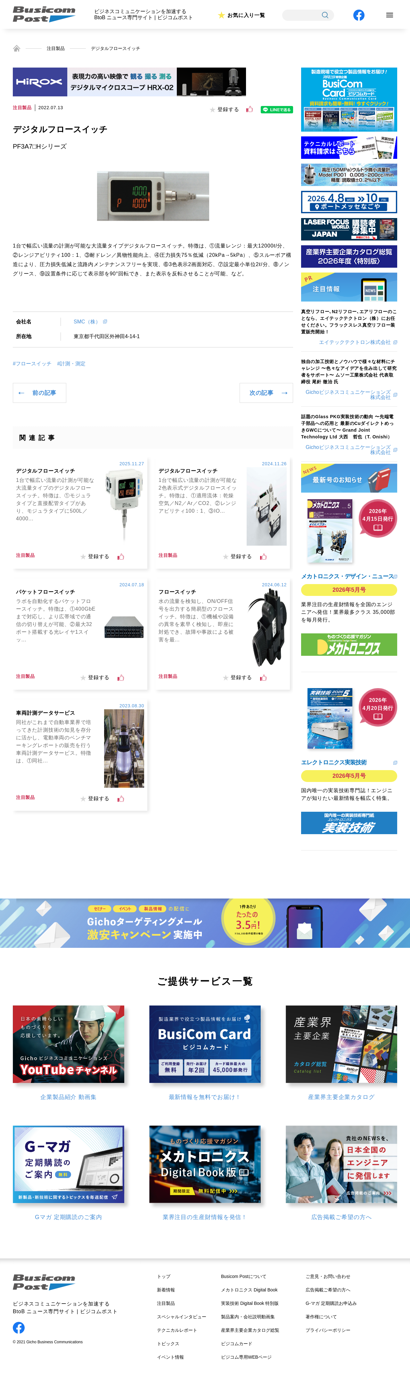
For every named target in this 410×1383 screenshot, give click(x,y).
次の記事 (262, 393)
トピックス (168, 1343)
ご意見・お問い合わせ (328, 1276)
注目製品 (56, 48)
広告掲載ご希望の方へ (328, 1289)
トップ (163, 1276)
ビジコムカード (236, 1343)
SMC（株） (87, 321)
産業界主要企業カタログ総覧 (250, 1330)
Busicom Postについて (243, 1276)
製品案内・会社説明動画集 (248, 1316)
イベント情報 (170, 1357)
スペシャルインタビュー (181, 1316)
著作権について (321, 1316)
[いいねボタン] (249, 109)
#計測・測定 (71, 363)
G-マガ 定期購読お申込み (331, 1303)
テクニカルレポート (177, 1330)
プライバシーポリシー (328, 1330)
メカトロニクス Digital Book (249, 1289)
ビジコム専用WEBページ (246, 1357)
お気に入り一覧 (246, 15)
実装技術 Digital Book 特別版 (250, 1303)
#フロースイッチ (32, 363)
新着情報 (166, 1289)
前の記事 (44, 393)
